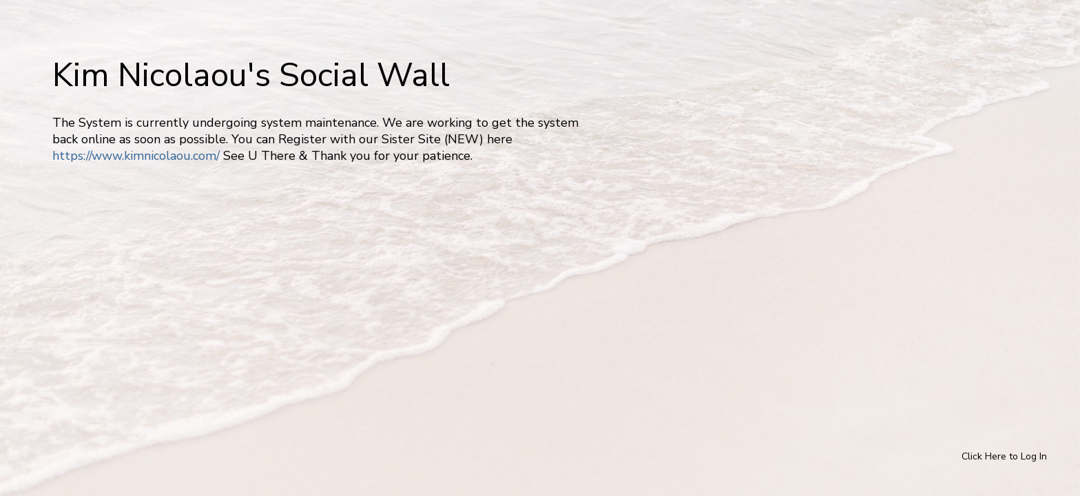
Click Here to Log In (1004, 456)
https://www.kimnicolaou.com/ (136, 155)
